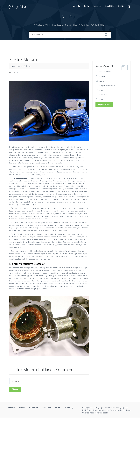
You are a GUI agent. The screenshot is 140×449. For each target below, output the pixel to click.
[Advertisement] (40, 45)
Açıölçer (102, 81)
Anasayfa (76, 6)
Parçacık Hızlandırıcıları (107, 86)
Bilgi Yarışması (104, 105)
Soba (101, 90)
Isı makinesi (104, 95)
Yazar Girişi (68, 408)
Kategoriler (97, 6)
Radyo (102, 99)
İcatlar (28, 66)
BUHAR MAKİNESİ (106, 72)
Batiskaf (102, 76)
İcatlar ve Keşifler (17, 66)
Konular (86, 6)
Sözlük (121, 6)
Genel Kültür (110, 6)
